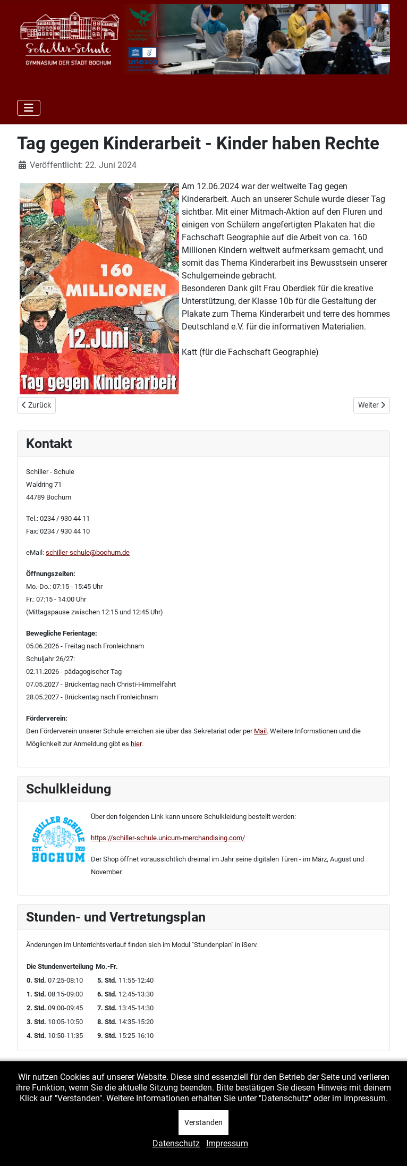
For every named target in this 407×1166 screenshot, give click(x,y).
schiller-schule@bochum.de (88, 552)
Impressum (227, 1143)
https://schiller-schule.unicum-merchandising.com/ (168, 838)
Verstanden (203, 1122)
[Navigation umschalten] (28, 108)
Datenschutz (176, 1143)
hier (136, 744)
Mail (260, 731)
